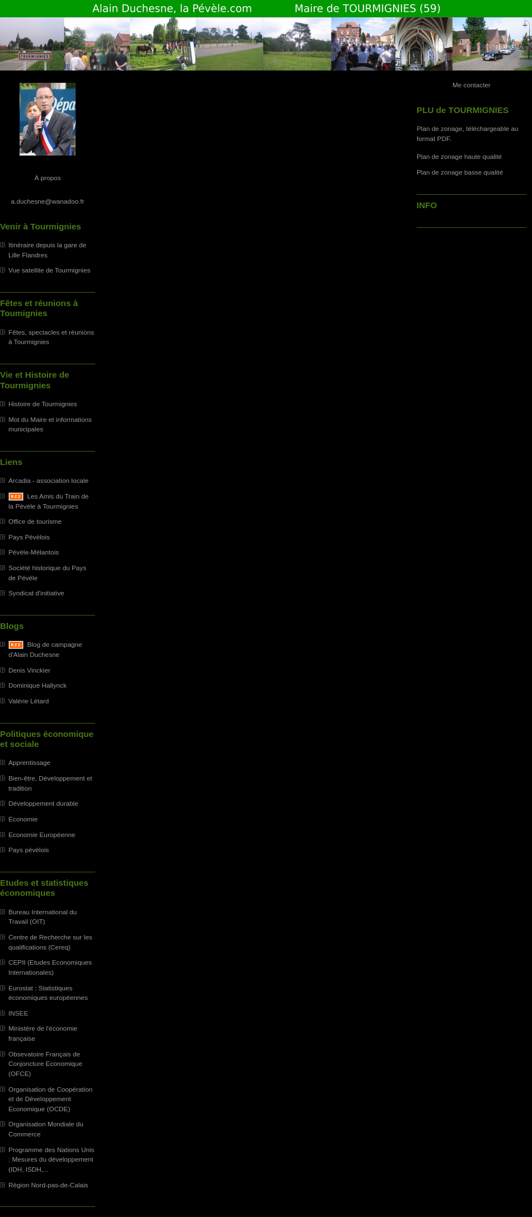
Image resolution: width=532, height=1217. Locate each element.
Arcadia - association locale (48, 480)
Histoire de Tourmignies (42, 403)
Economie (23, 819)
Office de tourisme (35, 521)
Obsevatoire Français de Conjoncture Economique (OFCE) (45, 1063)
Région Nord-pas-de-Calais (48, 1184)
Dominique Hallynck (37, 685)
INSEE (18, 1013)
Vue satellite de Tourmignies (49, 270)
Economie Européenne (42, 834)
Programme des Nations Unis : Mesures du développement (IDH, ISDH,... (51, 1159)
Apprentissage (29, 762)
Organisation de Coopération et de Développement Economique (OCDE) (50, 1099)
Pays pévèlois (28, 849)
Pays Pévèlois (29, 537)
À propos (47, 177)
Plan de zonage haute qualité (459, 156)
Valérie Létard (28, 700)
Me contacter (471, 84)
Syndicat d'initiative (36, 592)
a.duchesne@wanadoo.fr (48, 201)
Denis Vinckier (29, 670)
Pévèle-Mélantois (33, 552)
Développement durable (43, 803)
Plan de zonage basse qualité (460, 172)
